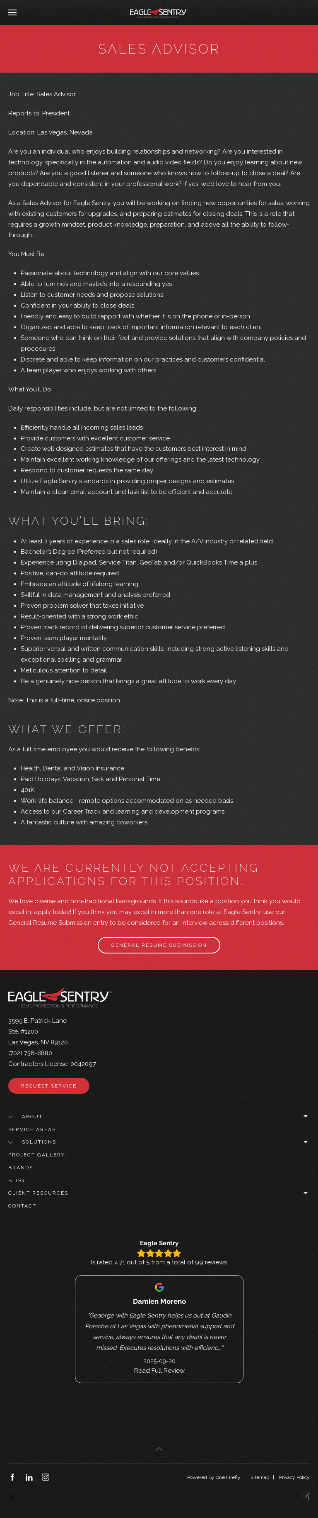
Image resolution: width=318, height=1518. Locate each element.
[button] (12, 12)
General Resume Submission (159, 945)
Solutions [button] (159, 1142)
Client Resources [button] (159, 1193)
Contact (22, 1206)
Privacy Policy (294, 1477)
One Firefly (228, 1477)
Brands (20, 1168)
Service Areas (32, 1129)
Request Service (49, 1086)
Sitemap (260, 1477)
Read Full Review (159, 1370)
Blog (16, 1180)
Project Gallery (36, 1155)
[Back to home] (159, 12)
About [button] (159, 1116)
